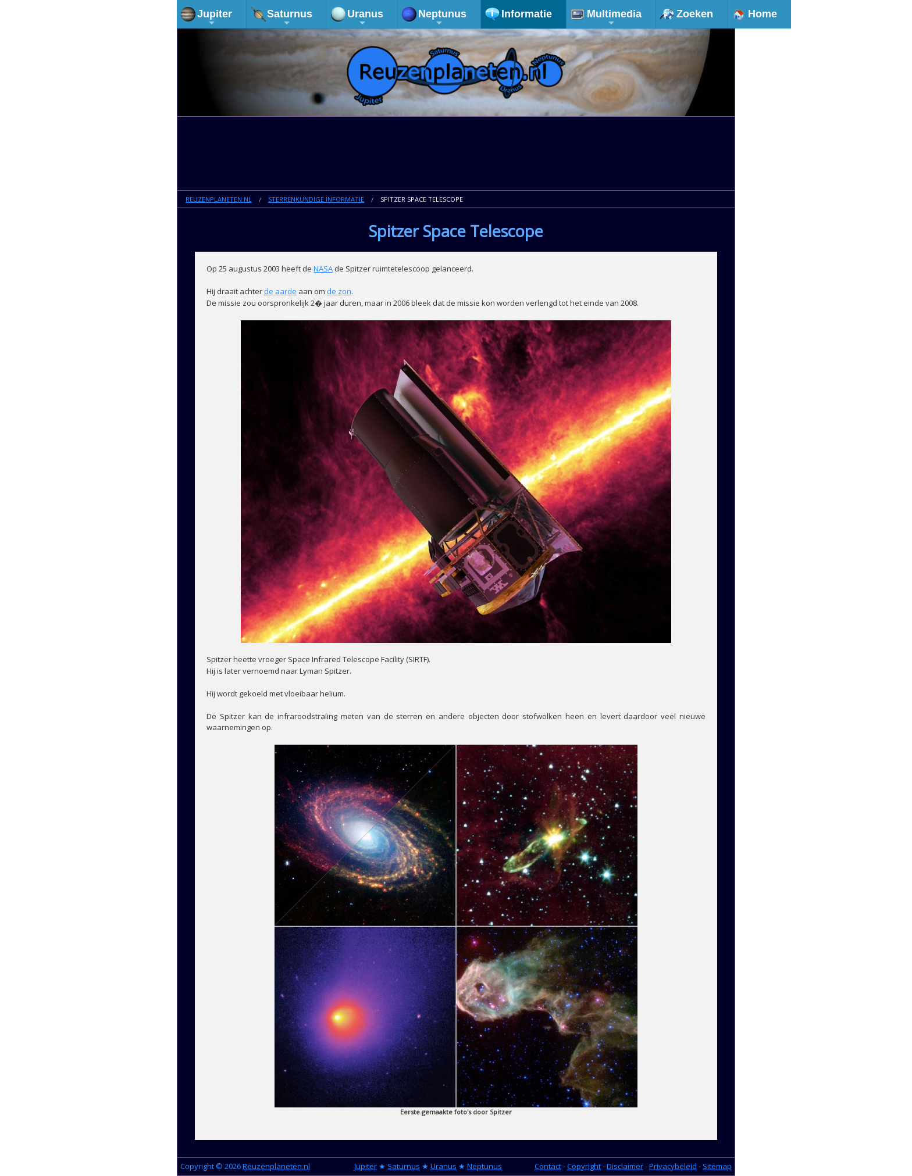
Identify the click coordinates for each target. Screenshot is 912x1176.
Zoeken (694, 14)
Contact (548, 1166)
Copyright (584, 1166)
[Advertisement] (456, 154)
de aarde (280, 291)
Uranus (365, 17)
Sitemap (717, 1166)
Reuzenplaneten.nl (219, 199)
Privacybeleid (673, 1166)
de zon (339, 291)
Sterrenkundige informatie (316, 199)
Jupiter (214, 17)
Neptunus (442, 17)
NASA (323, 268)
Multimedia (614, 17)
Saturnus (289, 17)
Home (762, 14)
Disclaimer (625, 1166)
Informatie (526, 14)
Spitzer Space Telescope (421, 199)
